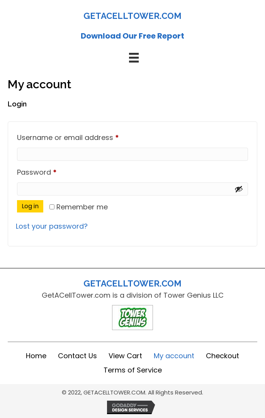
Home (36, 355)
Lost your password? (52, 226)
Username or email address (83, 136)
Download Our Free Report (132, 35)
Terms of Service (133, 370)
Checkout (222, 355)
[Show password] (238, 189)
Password (52, 171)
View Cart (125, 355)
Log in (30, 206)
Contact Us (77, 355)
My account (174, 355)
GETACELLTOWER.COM (132, 16)
